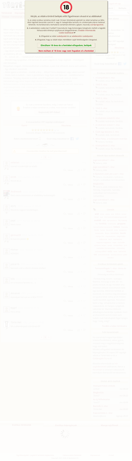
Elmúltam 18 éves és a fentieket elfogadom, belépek (66, 45)
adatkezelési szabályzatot (82, 36)
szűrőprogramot (96, 24)
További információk (86, 30)
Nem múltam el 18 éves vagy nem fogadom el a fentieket (66, 51)
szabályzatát (62, 36)
